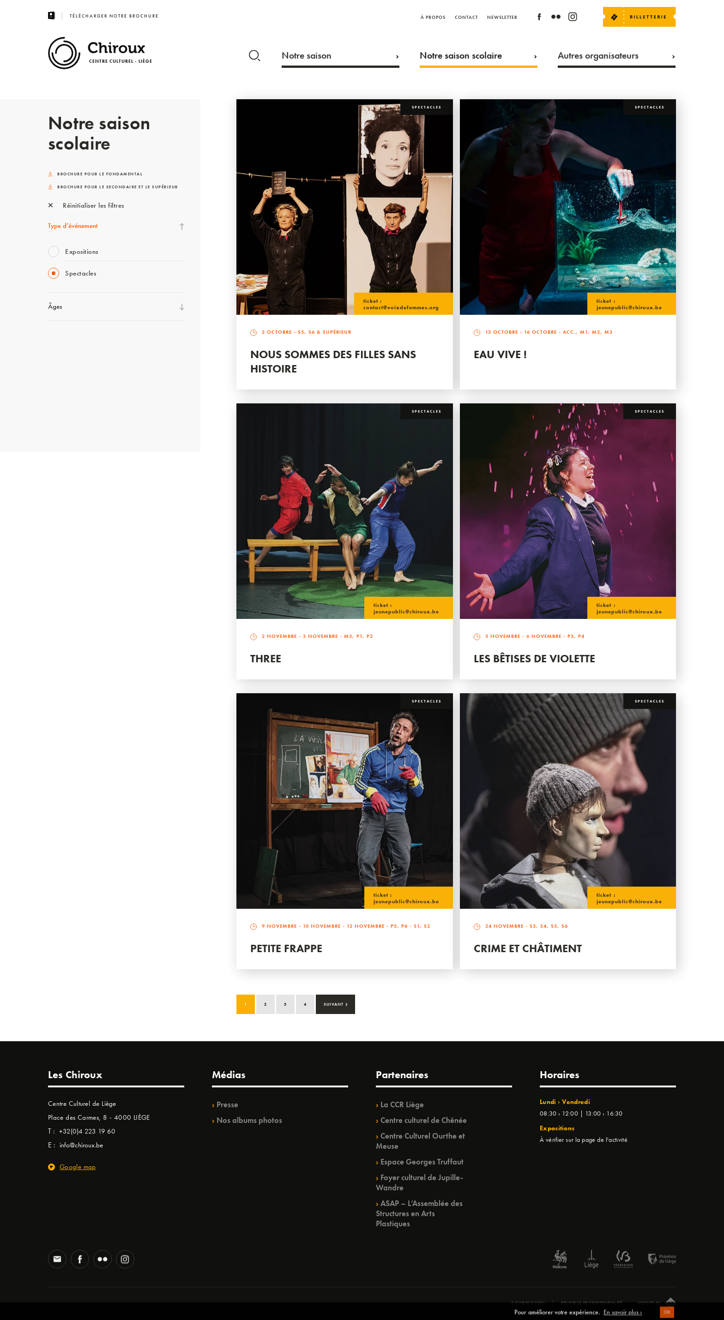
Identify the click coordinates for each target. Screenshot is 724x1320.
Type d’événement (73, 225)
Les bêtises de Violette (534, 658)
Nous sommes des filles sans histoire (333, 361)
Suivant (336, 1003)
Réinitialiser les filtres (86, 205)
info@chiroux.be (81, 1145)
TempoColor (65, 362)
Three (265, 658)
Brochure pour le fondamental (95, 174)
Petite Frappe (286, 948)
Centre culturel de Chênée (423, 1120)
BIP (52, 419)
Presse (227, 1104)
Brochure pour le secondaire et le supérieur (113, 187)
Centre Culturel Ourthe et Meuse (420, 1141)
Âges (55, 306)
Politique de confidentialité (591, 1303)
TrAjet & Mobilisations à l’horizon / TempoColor (115, 400)
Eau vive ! (500, 354)
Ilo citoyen (62, 343)
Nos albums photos (249, 1120)
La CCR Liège (402, 1104)
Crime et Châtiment (528, 948)
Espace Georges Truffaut (422, 1162)
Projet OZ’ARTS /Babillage (86, 381)
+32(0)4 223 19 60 (87, 1131)
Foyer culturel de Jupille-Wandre (419, 1182)
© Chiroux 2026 (528, 1303)
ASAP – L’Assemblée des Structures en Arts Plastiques (419, 1213)
